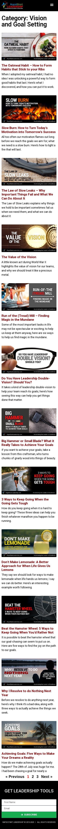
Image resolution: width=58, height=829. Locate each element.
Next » (46, 777)
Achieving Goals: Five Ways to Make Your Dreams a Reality (28, 755)
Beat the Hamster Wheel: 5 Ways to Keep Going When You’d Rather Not (28, 630)
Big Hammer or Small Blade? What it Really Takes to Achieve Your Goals (28, 443)
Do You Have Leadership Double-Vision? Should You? (26, 380)
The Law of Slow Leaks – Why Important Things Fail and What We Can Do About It (27, 194)
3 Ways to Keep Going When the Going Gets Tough (25, 501)
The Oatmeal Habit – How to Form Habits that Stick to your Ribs (27, 67)
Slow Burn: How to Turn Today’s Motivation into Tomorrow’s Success (29, 130)
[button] (51, 4)
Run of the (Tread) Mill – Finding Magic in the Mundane (25, 318)
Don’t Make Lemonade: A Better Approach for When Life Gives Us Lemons (26, 566)
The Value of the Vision (19, 257)
